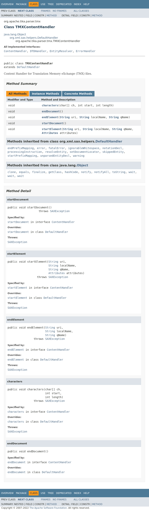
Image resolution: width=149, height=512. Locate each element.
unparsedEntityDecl (55, 155)
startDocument (52, 123)
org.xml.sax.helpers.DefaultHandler (34, 37)
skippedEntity (113, 151)
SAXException (60, 211)
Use (43, 4)
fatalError (57, 148)
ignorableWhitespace (83, 148)
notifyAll (101, 172)
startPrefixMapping (22, 155)
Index (77, 4)
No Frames (60, 11)
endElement (50, 117)
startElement (52, 129)
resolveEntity (56, 151)
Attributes (50, 133)
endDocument (51, 111)
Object (82, 165)
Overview (7, 4)
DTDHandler (38, 51)
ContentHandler (15, 51)
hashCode (71, 172)
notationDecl (112, 148)
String (65, 117)
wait (132, 172)
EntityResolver (61, 51)
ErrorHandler (85, 51)
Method (52, 15)
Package (21, 4)
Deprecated (64, 4)
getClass (55, 172)
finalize (38, 172)
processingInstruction (25, 151)
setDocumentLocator (84, 151)
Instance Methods (45, 93)
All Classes (81, 11)
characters (50, 105)
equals (24, 172)
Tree (51, 4)
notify (86, 172)
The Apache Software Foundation (48, 508)
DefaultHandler (28, 67)
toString (118, 172)
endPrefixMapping (21, 148)
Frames (45, 11)
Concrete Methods (78, 93)
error (41, 148)
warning (78, 155)
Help (86, 4)
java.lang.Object (15, 34)
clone (12, 172)
